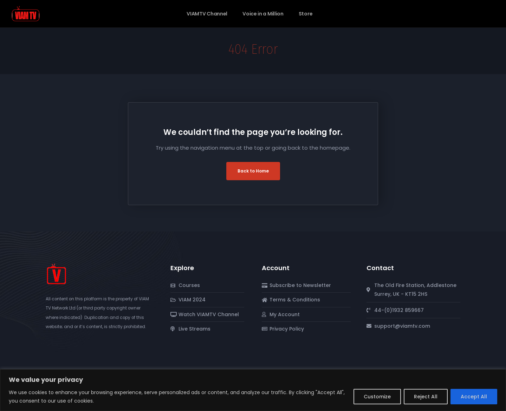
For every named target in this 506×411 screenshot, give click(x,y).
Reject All (425, 396)
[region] (253, 390)
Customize (377, 396)
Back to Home (253, 171)
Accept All (474, 396)
